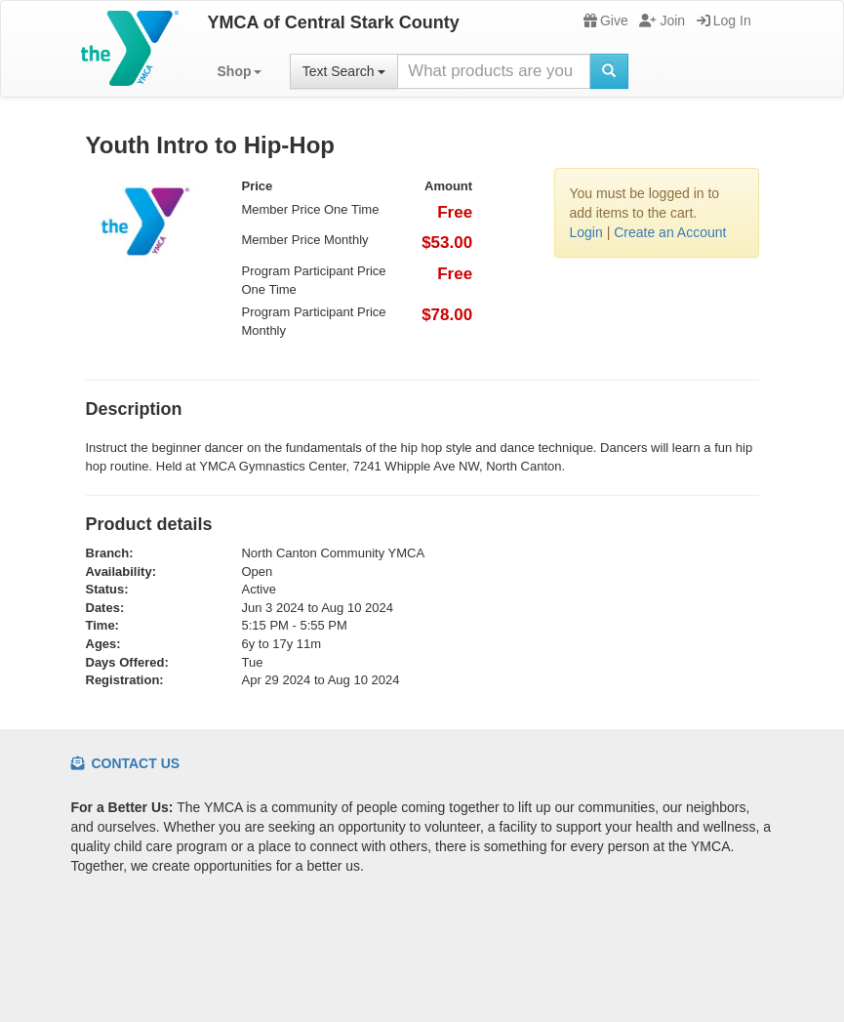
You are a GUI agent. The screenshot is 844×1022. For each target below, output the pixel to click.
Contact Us (126, 763)
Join (662, 20)
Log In (724, 20)
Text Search (344, 71)
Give (605, 20)
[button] (239, 71)
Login (586, 232)
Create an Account (670, 232)
